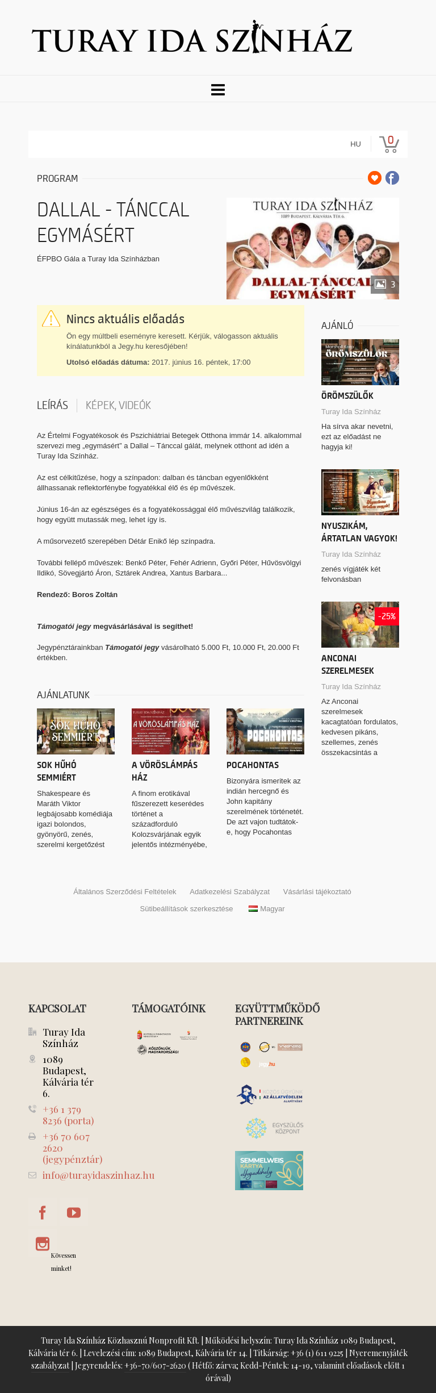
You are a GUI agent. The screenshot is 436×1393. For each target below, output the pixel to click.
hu (355, 144)
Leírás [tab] (52, 405)
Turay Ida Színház (351, 411)
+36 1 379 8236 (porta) (68, 1115)
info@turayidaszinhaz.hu (98, 1175)
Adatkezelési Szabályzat (230, 891)
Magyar (266, 908)
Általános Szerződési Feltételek (124, 891)
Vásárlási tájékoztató (317, 891)
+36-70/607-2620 (155, 1365)
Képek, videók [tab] (118, 405)
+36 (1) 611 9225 (317, 1353)
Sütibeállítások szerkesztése (186, 908)
